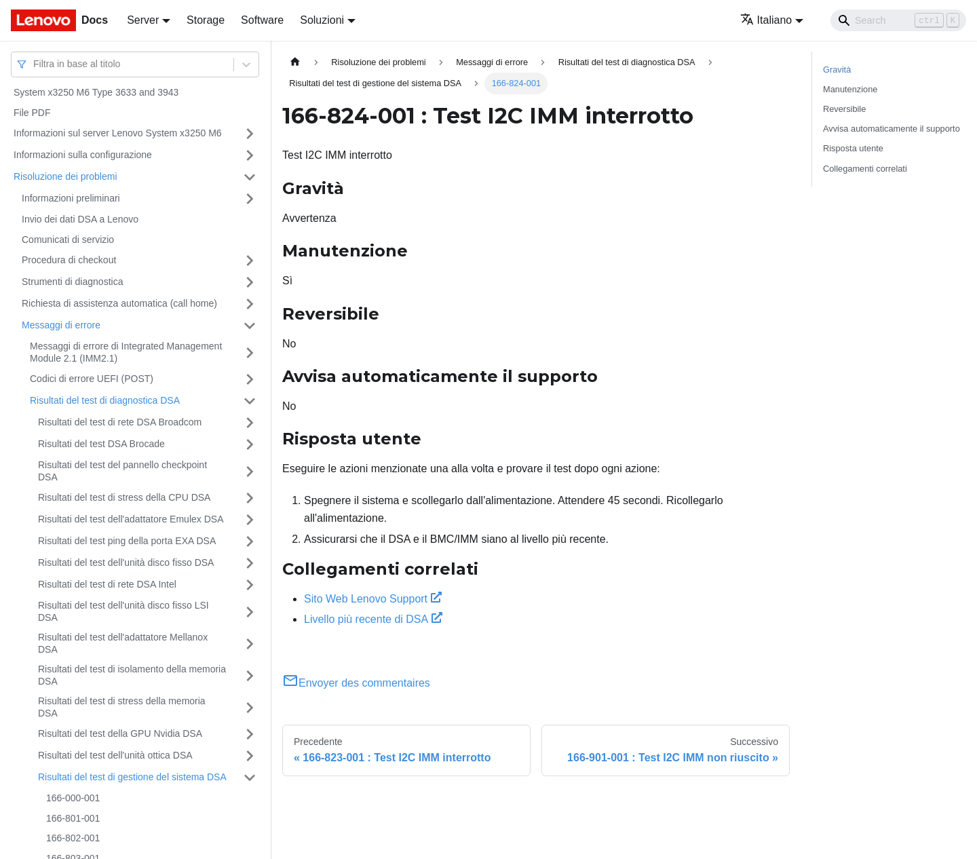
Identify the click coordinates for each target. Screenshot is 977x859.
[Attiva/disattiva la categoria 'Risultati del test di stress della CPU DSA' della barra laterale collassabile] (250, 498)
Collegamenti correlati (865, 169)
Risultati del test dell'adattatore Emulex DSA (130, 519)
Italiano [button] (766, 20)
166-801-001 (73, 818)
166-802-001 (73, 838)
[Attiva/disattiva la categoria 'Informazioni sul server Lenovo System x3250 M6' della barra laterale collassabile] (250, 134)
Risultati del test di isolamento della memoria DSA (132, 675)
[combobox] (34, 64)
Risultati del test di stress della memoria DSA (122, 707)
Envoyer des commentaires (356, 683)
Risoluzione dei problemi (65, 176)
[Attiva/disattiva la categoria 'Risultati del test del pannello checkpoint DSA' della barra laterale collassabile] (250, 471)
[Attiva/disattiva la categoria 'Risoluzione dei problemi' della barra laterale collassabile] (250, 177)
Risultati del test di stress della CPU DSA (124, 497)
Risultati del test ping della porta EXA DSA (127, 540)
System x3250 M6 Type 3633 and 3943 (96, 92)
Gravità (837, 69)
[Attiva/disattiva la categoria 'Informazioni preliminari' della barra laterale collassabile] (250, 199)
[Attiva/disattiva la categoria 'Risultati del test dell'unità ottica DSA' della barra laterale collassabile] (250, 756)
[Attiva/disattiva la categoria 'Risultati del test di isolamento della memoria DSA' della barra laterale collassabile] (250, 675)
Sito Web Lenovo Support (373, 599)
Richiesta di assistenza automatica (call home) (119, 303)
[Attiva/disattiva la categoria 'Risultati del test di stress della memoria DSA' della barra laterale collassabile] (250, 707)
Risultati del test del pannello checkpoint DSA (122, 470)
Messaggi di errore (61, 325)
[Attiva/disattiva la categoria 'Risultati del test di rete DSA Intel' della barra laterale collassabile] (250, 585)
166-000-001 (73, 798)
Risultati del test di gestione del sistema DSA (132, 776)
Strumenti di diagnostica (72, 281)
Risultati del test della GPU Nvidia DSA (120, 733)
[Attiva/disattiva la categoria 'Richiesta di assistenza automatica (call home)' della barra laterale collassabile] (250, 304)
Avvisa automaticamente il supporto (891, 128)
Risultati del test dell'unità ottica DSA (115, 755)
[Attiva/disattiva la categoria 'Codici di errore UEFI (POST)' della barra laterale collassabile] (250, 379)
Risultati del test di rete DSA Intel (107, 584)
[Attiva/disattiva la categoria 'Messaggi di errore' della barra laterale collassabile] (250, 326)
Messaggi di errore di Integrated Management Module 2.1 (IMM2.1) (126, 352)
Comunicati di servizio (68, 239)
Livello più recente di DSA (373, 619)
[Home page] (295, 62)
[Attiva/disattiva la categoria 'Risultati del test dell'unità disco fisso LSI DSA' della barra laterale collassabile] (250, 612)
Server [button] (143, 20)
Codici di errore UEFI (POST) (91, 378)
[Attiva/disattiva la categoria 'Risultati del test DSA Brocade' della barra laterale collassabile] (250, 444)
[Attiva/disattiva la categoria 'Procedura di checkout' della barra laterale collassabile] (250, 260)
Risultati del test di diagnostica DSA (105, 400)
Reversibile (844, 109)
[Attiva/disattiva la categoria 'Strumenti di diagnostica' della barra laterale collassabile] (250, 282)
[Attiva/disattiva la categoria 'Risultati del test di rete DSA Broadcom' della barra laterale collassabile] (250, 423)
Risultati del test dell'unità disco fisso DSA (126, 562)
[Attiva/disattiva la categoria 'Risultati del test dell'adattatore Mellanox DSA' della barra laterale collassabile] (250, 644)
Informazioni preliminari (71, 198)
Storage (206, 20)
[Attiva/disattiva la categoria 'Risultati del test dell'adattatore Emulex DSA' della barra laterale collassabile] (250, 520)
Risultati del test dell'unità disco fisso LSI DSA (123, 611)
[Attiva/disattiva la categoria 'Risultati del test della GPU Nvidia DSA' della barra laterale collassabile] (250, 734)
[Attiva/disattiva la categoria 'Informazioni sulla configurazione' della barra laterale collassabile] (250, 155)
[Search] (898, 20)
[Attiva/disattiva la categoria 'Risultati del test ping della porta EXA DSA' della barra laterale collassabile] (250, 541)
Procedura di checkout (69, 259)
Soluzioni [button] (322, 20)
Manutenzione (850, 89)
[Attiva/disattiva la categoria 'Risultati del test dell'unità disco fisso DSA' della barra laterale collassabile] (250, 563)
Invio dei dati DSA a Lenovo (80, 219)
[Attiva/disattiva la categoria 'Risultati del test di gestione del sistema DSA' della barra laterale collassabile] (250, 777)
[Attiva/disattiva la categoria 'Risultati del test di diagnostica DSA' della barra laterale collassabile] (250, 401)
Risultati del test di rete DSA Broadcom (120, 422)
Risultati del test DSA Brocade (101, 443)
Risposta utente (853, 148)
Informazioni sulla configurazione (83, 154)
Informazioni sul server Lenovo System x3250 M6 (118, 133)
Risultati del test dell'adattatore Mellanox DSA (123, 643)
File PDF (32, 112)
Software (262, 20)
